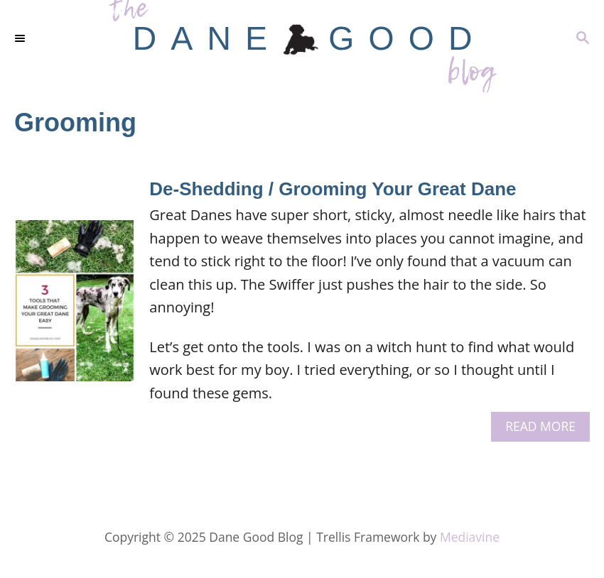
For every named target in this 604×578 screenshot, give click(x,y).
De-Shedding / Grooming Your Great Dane (332, 189)
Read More (545, 429)
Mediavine (470, 536)
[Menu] (21, 39)
